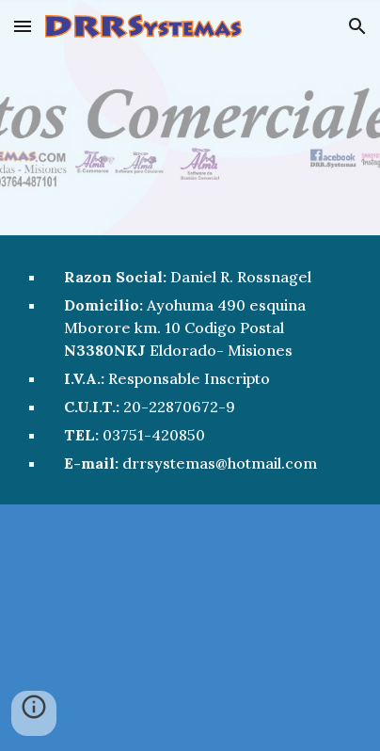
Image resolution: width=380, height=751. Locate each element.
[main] (190, 370)
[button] (22, 26)
